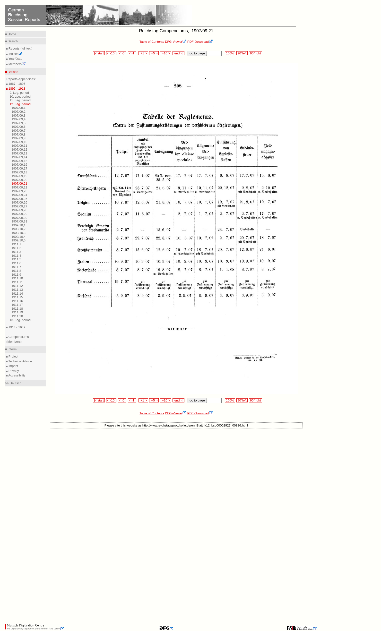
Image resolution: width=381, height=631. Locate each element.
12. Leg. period (20, 104)
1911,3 (16, 252)
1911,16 (17, 301)
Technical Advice (20, 361)
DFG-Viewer (175, 41)
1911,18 (17, 308)
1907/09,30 (19, 218)
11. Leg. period (20, 100)
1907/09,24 (19, 195)
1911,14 (17, 293)
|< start (98, 53)
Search (12, 41)
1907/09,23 (19, 191)
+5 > (153, 53)
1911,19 (17, 312)
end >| (178, 53)
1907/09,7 (18, 130)
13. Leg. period (20, 320)
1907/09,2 (18, 111)
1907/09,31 (19, 221)
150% (230, 53)
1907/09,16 (19, 164)
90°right (255, 53)
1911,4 (16, 255)
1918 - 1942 (16, 327)
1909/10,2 (18, 229)
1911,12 (17, 286)
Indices (15, 54)
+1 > (143, 53)
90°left (242, 53)
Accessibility (17, 375)
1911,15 (17, 297)
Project (13, 356)
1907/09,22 (19, 187)
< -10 (111, 53)
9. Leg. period (19, 92)
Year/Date (15, 58)
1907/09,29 (19, 214)
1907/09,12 (19, 149)
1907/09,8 (18, 134)
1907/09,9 (18, 138)
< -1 (132, 53)
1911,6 (16, 263)
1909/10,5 (18, 240)
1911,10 (17, 278)
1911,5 (16, 259)
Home (11, 34)
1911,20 (17, 316)
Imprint (13, 366)
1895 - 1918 (16, 88)
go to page (197, 53)
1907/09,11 (19, 145)
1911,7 (16, 267)
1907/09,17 (19, 168)
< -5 (122, 53)
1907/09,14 (19, 157)
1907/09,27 (19, 206)
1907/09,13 (19, 153)
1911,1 (16, 244)
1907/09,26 (19, 202)
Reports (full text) (20, 48)
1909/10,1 (18, 225)
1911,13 (17, 289)
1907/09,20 (19, 180)
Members (17, 64)
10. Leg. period (20, 96)
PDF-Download (200, 41)
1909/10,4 (18, 237)
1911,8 (16, 271)
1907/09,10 (19, 142)
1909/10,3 (18, 233)
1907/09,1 (18, 108)
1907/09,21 (19, 183)
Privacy (13, 371)
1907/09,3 (18, 115)
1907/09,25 (19, 199)
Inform (12, 349)
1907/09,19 (19, 176)
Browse (12, 72)
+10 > (165, 53)
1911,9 (16, 274)
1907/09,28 (19, 210)
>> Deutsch (13, 383)
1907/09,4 (18, 119)
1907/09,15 (19, 161)
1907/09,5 (18, 123)
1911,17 (17, 305)
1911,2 (16, 248)
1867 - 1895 (16, 83)
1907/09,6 (18, 126)
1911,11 (17, 282)
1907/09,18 (19, 172)
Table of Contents (151, 41)
